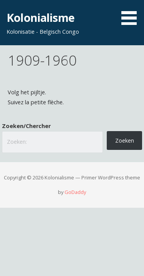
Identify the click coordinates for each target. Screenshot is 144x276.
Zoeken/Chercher (26, 126)
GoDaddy (75, 192)
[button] (131, 14)
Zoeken (124, 140)
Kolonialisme (40, 17)
